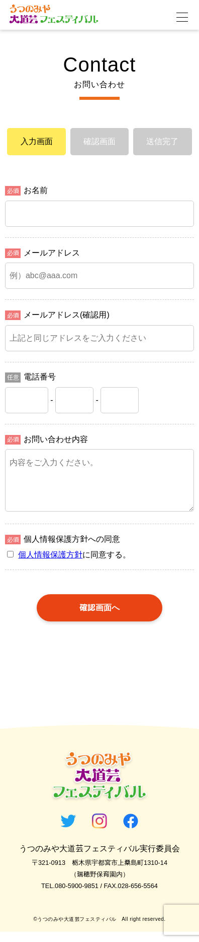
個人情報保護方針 (50, 564)
